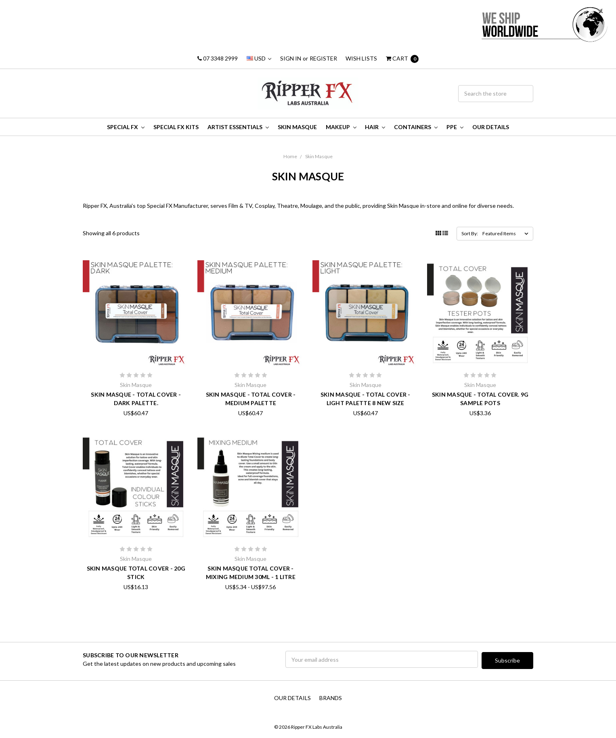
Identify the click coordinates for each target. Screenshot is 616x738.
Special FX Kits (176, 126)
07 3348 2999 (217, 58)
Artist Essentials (238, 126)
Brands (330, 696)
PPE (454, 126)
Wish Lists (361, 58)
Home (290, 156)
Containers (416, 126)
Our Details (490, 126)
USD (259, 58)
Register (323, 58)
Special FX (126, 126)
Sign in (290, 58)
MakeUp (341, 126)
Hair (375, 126)
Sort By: (469, 233)
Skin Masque (297, 126)
